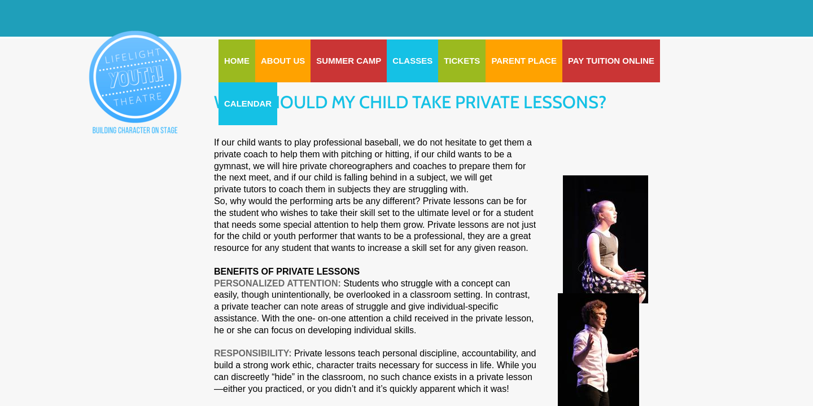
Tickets (462, 60)
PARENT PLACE (524, 60)
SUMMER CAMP (348, 60)
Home (237, 60)
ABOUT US (283, 60)
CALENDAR (248, 103)
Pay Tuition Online (611, 60)
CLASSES (412, 60)
